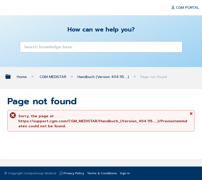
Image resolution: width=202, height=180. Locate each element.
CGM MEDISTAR (54, 77)
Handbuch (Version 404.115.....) (104, 77)
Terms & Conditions (102, 173)
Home (22, 77)
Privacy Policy (73, 173)
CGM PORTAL (187, 7)
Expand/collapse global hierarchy (11, 76)
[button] (26, 47)
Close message (190, 115)
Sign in (125, 173)
